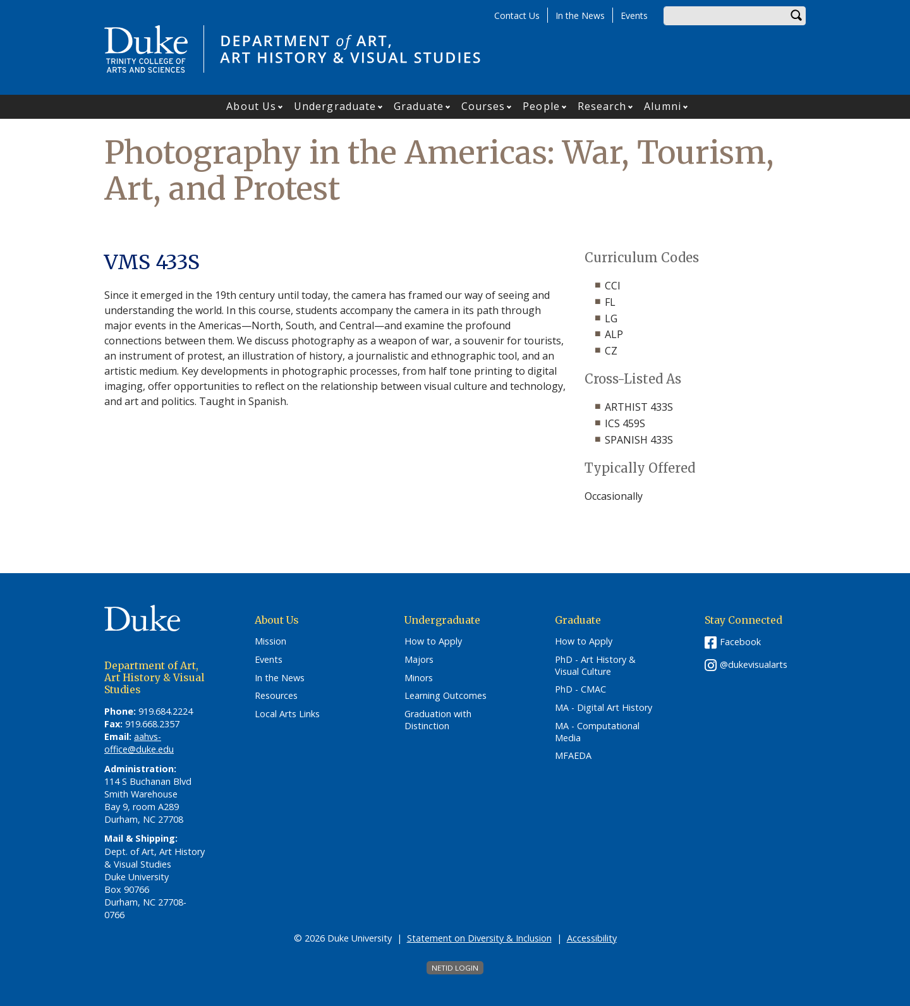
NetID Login (455, 968)
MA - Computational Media (597, 732)
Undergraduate (335, 106)
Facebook (740, 642)
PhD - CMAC (580, 689)
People (541, 106)
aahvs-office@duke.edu (139, 742)
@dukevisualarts (753, 664)
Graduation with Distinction (437, 720)
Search (796, 15)
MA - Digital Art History (603, 707)
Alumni (662, 106)
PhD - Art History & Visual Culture (595, 665)
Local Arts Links (287, 714)
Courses (483, 106)
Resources (276, 695)
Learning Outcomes (445, 695)
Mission (270, 641)
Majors (419, 659)
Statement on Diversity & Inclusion (479, 938)
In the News (580, 15)
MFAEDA (573, 755)
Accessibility (592, 938)
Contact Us (517, 15)
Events (634, 15)
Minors (418, 678)
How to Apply (433, 641)
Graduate (419, 106)
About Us (251, 106)
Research (602, 106)
